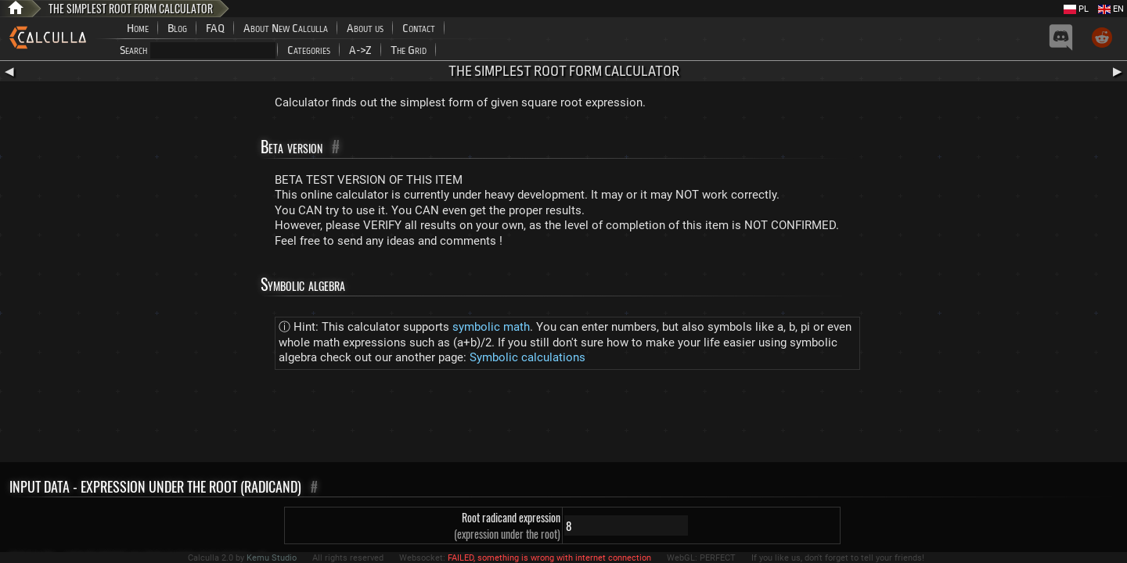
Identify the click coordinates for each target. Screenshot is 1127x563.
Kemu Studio (272, 558)
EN (1111, 9)
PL (1076, 9)
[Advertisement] (563, 419)
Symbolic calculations (527, 357)
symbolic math (491, 327)
